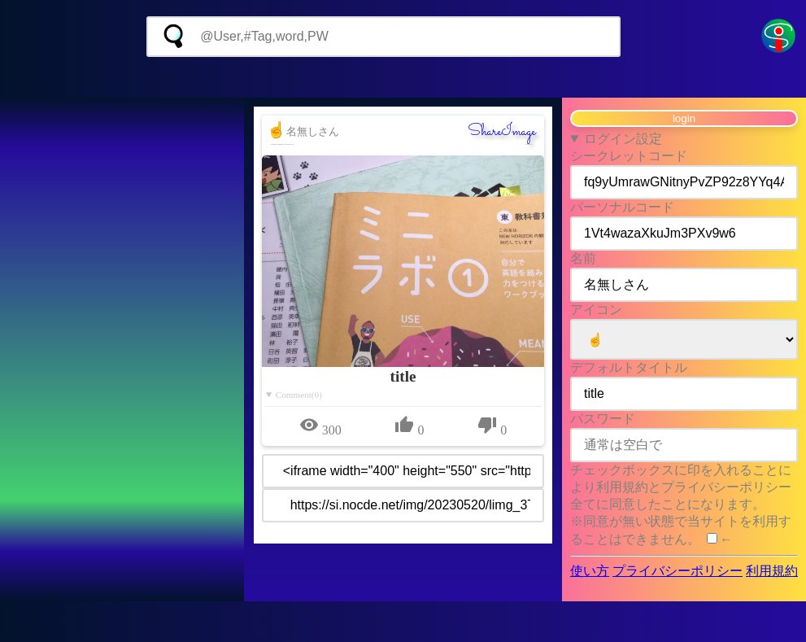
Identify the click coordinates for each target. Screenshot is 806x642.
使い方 (589, 571)
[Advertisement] (403, 77)
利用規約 (772, 571)
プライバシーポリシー (677, 571)
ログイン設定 (623, 139)
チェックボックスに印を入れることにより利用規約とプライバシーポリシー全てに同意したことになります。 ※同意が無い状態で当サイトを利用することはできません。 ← (680, 504)
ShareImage (502, 131)
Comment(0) (299, 395)
